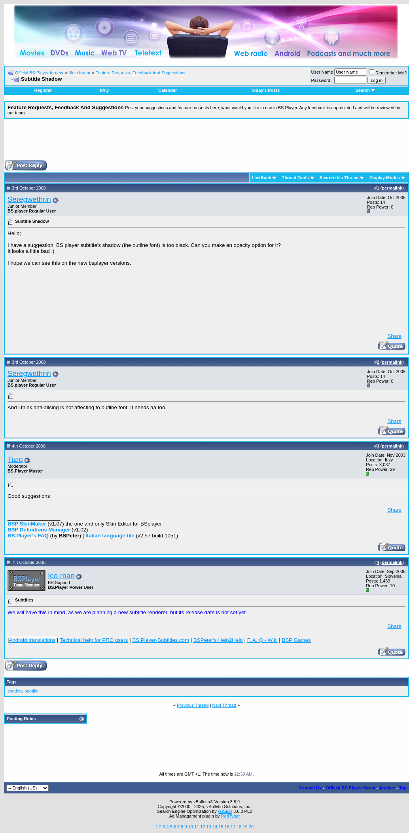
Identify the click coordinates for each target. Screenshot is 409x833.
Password (320, 80)
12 (202, 826)
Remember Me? (388, 72)
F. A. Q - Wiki (262, 640)
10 (190, 826)
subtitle (31, 691)
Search (365, 90)
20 (251, 826)
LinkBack (261, 177)
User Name (322, 72)
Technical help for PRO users (94, 640)
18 (239, 826)
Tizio (15, 459)
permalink (392, 188)
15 (220, 826)
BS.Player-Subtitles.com (160, 640)
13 (208, 826)
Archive (387, 788)
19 (244, 826)
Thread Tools (295, 177)
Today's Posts (265, 90)
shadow (15, 691)
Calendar (167, 90)
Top (403, 788)
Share (394, 336)
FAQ (104, 90)
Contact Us (310, 788)
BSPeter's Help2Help (218, 640)
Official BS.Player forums (39, 72)
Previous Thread (193, 705)
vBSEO (225, 811)
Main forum (79, 72)
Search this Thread (339, 177)
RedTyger (230, 816)
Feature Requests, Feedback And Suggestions (140, 72)
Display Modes (384, 177)
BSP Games (296, 640)
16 (227, 826)
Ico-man (61, 575)
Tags (12, 681)
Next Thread (224, 705)
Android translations (32, 640)
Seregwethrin (29, 199)
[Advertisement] (206, 142)
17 (233, 826)
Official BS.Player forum (350, 788)
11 (196, 826)
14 (214, 826)
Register (43, 90)
